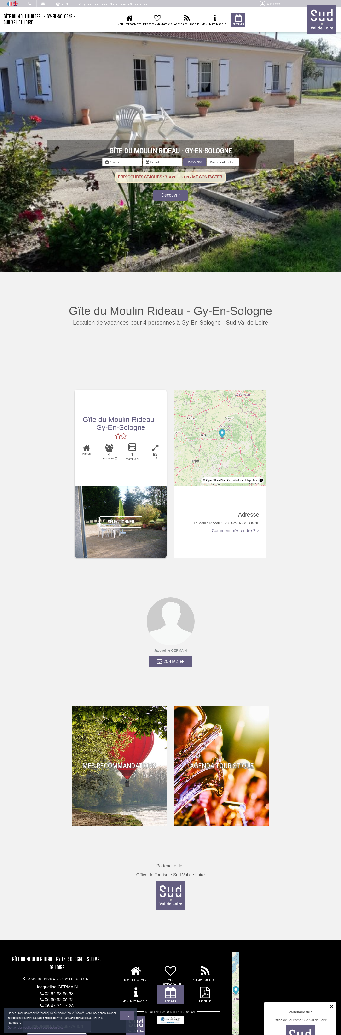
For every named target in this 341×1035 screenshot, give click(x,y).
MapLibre (251, 480)
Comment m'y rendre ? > (235, 530)
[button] (223, 162)
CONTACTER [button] (170, 662)
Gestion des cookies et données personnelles (36, 1027)
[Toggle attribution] (261, 480)
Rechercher (194, 162)
